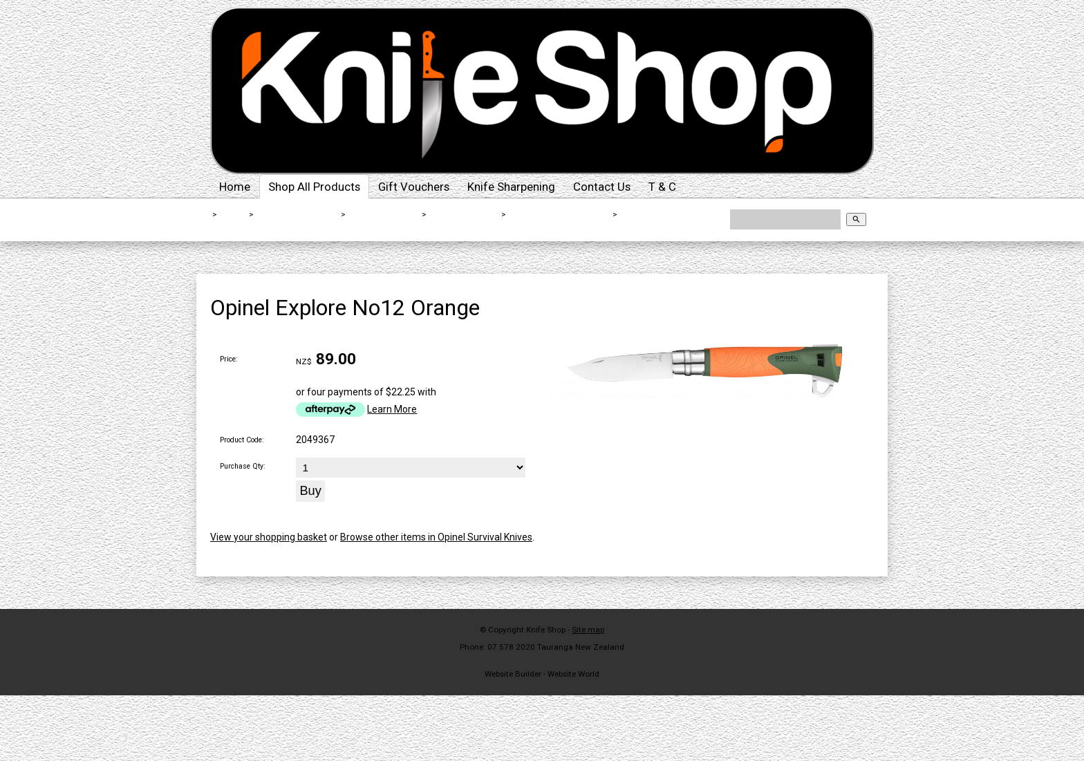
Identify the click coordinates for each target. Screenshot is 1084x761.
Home (234, 187)
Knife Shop (546, 630)
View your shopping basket (268, 537)
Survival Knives (464, 214)
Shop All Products (314, 187)
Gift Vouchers (413, 187)
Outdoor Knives (384, 214)
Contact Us (601, 187)
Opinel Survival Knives (560, 214)
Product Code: (242, 439)
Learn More (392, 409)
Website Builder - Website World (542, 674)
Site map (588, 630)
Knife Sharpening (511, 187)
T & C (662, 187)
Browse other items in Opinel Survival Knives (436, 537)
